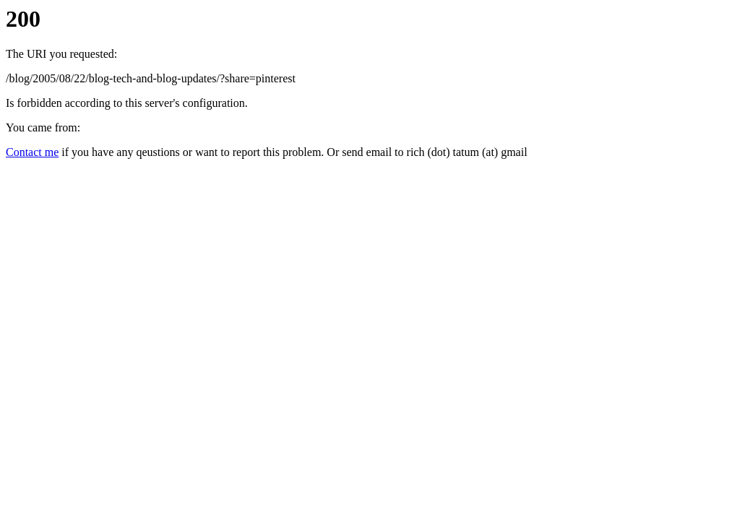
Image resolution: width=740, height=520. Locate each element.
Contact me (32, 152)
